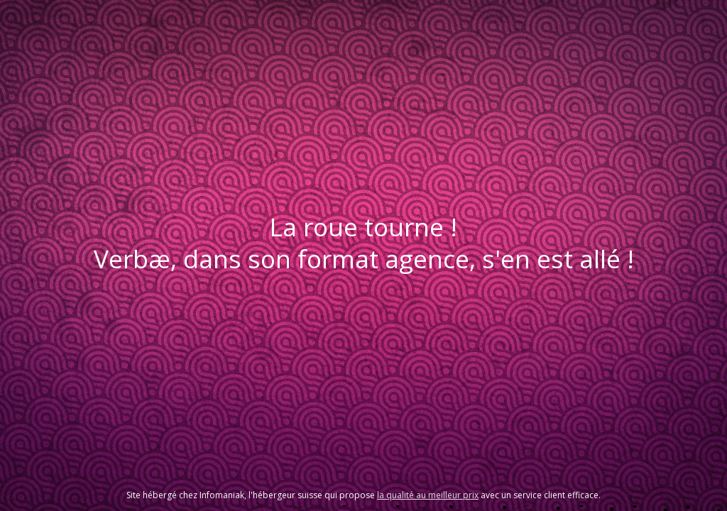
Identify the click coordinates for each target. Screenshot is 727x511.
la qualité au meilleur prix (428, 495)
